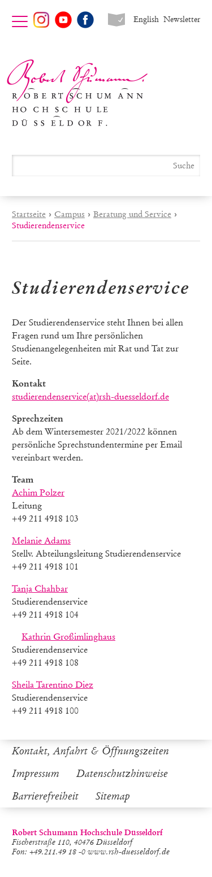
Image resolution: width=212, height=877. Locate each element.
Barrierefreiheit (45, 796)
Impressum (35, 773)
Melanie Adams (41, 540)
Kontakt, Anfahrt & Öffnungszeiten (90, 751)
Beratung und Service (132, 214)
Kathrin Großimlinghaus (68, 636)
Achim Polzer (38, 492)
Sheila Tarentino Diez (52, 684)
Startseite (29, 214)
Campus (69, 214)
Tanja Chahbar (40, 588)
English (146, 19)
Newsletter (181, 19)
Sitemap (113, 796)
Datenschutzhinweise (122, 773)
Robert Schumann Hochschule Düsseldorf (77, 93)
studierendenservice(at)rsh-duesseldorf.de (90, 396)
